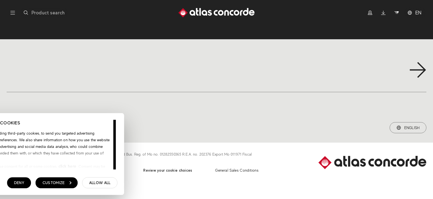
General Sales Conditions (236, 170)
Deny (96, 184)
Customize (134, 184)
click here (144, 167)
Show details (32, 184)
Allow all (177, 184)
